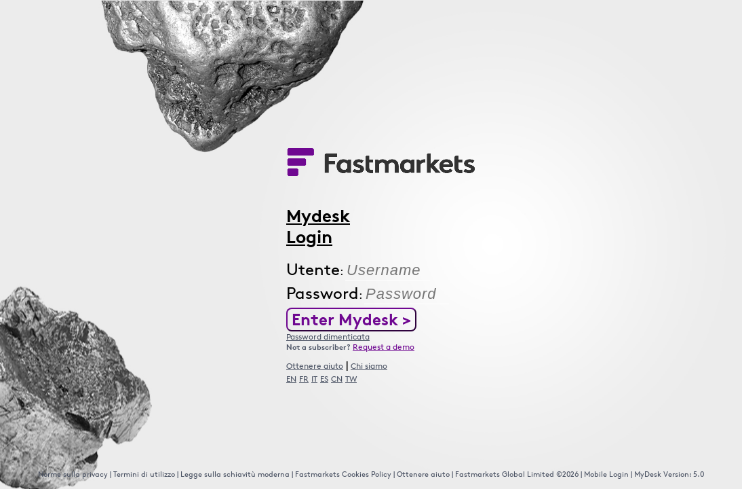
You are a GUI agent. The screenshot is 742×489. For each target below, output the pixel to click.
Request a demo (383, 347)
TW (351, 379)
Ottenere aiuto (314, 366)
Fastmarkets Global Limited (505, 474)
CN (337, 379)
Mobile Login (606, 474)
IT (314, 379)
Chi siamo (369, 366)
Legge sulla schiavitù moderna (235, 474)
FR (304, 379)
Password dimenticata (328, 336)
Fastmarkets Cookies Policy (343, 474)
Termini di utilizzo (144, 474)
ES (324, 379)
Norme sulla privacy (73, 474)
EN (291, 379)
